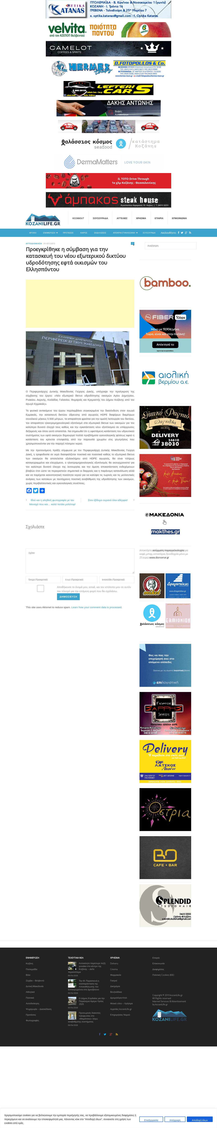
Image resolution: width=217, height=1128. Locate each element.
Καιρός (83, 232)
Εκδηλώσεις (100, 232)
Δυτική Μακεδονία (35, 986)
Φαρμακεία (115, 975)
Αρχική (32, 232)
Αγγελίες (122, 218)
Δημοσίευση (68, 596)
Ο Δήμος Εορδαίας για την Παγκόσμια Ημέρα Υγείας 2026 (92, 1001)
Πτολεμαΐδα (31, 969)
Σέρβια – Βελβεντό (35, 980)
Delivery (114, 963)
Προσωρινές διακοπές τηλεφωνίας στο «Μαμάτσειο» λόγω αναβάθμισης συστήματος (84, 1017)
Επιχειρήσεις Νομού (120, 1014)
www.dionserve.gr (159, 557)
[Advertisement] (80, 304)
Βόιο (28, 975)
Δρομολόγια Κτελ (118, 997)
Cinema (114, 969)
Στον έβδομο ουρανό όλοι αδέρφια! (108, 500)
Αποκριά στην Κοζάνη (124, 232)
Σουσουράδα (100, 218)
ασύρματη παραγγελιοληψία (168, 550)
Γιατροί (113, 980)
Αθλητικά (30, 992)
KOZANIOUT (78, 218)
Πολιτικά (30, 997)
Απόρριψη (174, 1120)
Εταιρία (159, 218)
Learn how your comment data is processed (96, 607)
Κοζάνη (29, 963)
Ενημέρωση (49, 232)
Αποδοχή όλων (200, 1120)
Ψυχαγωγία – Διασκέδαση (38, 1009)
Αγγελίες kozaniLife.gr (121, 1009)
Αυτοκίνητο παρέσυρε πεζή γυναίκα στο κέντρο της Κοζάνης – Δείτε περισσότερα (87, 967)
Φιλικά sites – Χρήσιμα (121, 1003)
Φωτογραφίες (32, 1020)
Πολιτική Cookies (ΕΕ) (163, 975)
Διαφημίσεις (158, 969)
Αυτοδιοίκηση (34, 243)
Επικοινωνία (179, 218)
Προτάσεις (68, 232)
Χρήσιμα (141, 218)
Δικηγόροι (115, 986)
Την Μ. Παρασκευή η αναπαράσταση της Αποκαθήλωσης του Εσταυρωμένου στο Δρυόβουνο (83, 985)
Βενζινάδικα (116, 992)
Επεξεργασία (151, 1120)
